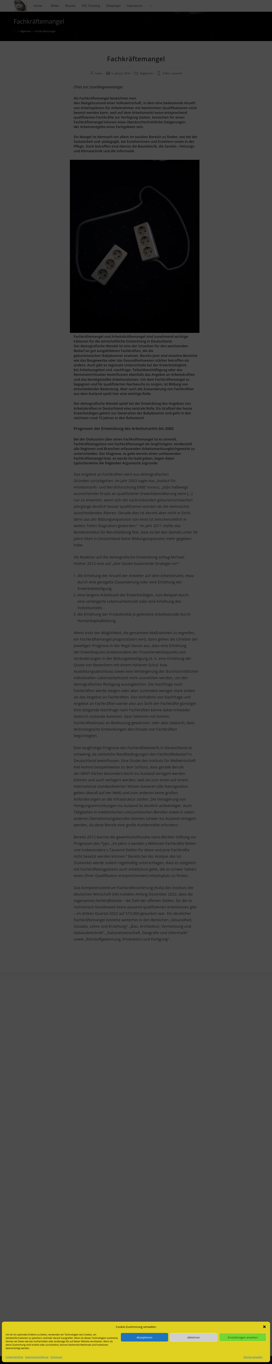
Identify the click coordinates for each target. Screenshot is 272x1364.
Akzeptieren (144, 1337)
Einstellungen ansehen (243, 1337)
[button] (264, 1327)
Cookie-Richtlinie (14, 1357)
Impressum (56, 1357)
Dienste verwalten (253, 1357)
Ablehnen (193, 1337)
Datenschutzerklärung (37, 1357)
